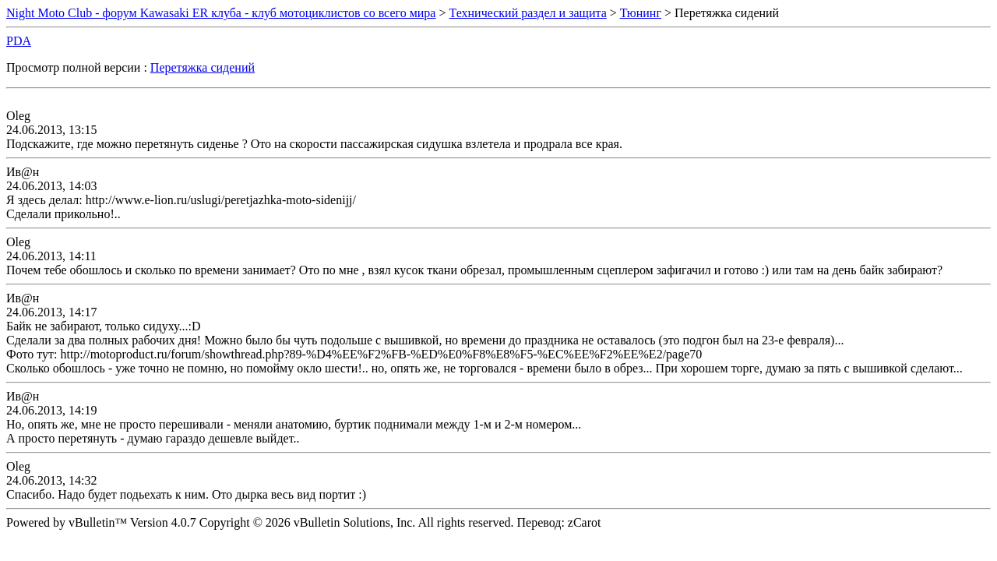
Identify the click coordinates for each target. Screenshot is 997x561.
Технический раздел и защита (528, 12)
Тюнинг (640, 12)
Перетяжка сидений (202, 67)
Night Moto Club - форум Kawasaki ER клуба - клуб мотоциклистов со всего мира (220, 12)
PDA (18, 41)
